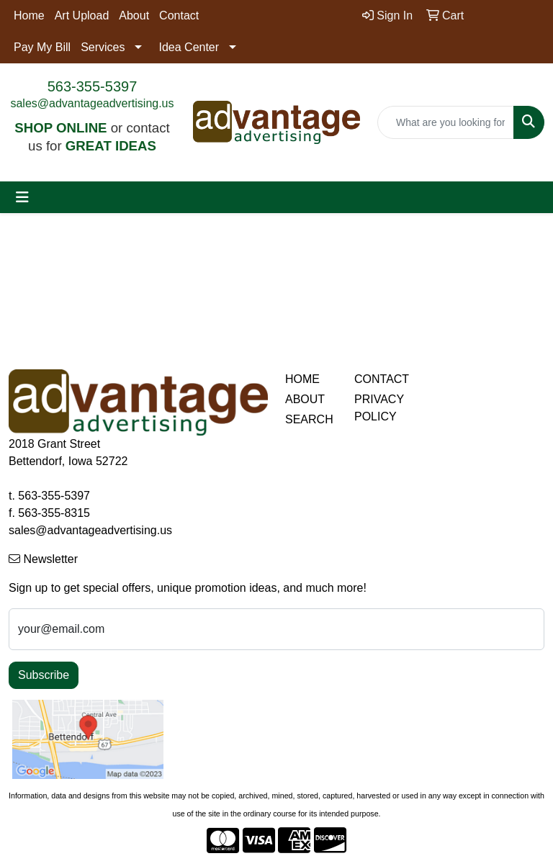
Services (103, 47)
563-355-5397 (93, 86)
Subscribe (43, 675)
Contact (179, 15)
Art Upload (82, 15)
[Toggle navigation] (22, 197)
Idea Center (188, 47)
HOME (302, 379)
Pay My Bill (42, 47)
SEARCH (309, 419)
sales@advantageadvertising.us (92, 103)
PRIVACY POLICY (379, 408)
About (134, 15)
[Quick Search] (445, 122)
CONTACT (380, 379)
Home (29, 15)
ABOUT (305, 399)
